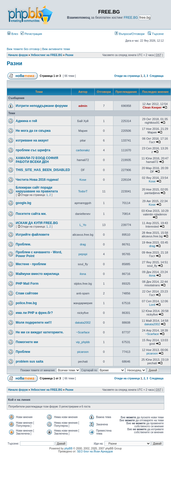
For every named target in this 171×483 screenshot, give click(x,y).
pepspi (82, 254)
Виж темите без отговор (23, 49)
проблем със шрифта (33, 150)
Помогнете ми (27, 342)
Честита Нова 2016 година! (37, 180)
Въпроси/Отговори (129, 33)
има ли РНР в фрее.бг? (34, 313)
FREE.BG (131, 17)
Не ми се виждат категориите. (40, 332)
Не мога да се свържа (33, 131)
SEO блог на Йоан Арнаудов (95, 451)
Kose (83, 179)
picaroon (82, 351)
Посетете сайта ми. (31, 214)
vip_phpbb (83, 342)
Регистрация (31, 33)
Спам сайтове (27, 293)
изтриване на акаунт (32, 140)
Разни (69, 55)
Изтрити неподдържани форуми (42, 106)
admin (82, 105)
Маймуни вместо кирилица (37, 274)
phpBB (68, 448)
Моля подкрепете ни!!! (34, 322)
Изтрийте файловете (32, 234)
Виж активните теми (56, 49)
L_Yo (83, 224)
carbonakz (83, 150)
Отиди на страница (127, 75)
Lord (152, 304)
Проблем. (23, 244)
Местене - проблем (31, 264)
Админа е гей (26, 121)
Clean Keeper (152, 107)
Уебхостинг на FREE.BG (47, 55)
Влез (12, 33)
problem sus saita (29, 361)
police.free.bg (26, 303)
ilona (83, 273)
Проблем (23, 352)
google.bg (23, 203)
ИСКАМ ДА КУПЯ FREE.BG (37, 223)
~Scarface (83, 332)
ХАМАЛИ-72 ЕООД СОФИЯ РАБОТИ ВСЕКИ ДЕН (37, 160)
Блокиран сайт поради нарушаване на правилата (37, 189)
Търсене (156, 33)
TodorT (82, 191)
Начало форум (18, 55)
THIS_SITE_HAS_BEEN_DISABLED (43, 170)
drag (83, 244)
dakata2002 (83, 322)
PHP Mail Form (27, 283)
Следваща (156, 75)
